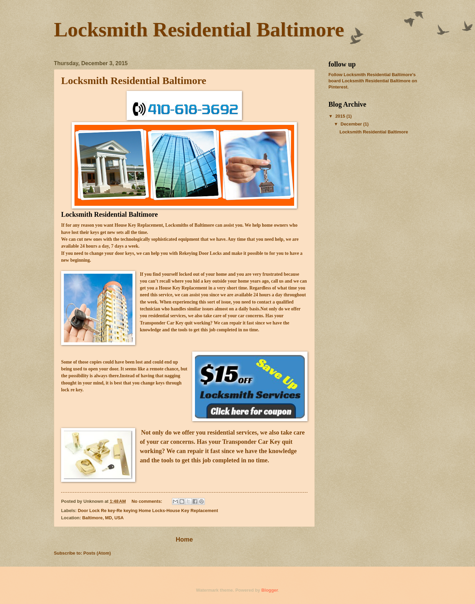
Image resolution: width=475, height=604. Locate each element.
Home (184, 539)
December (351, 124)
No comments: (147, 501)
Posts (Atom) (97, 553)
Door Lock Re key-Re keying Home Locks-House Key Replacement (148, 510)
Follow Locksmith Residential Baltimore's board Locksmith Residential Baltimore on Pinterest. (372, 81)
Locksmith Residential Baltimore (133, 80)
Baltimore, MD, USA (103, 517)
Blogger (270, 590)
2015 (340, 116)
